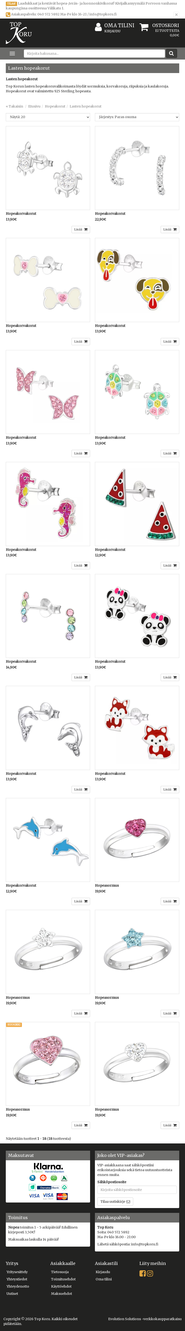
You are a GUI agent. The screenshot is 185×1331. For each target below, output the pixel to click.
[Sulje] (176, 14)
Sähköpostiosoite (111, 1182)
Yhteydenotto (18, 1286)
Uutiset (12, 1293)
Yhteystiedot (17, 1279)
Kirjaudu (112, 31)
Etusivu (34, 106)
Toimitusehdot (63, 1279)
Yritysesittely (17, 1272)
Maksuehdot (61, 1293)
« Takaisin (14, 106)
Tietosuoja (60, 1272)
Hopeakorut (55, 106)
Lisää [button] (78, 229)
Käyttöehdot (61, 1286)
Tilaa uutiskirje (112, 1201)
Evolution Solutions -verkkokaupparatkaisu (145, 1319)
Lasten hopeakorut (85, 106)
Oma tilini (114, 25)
